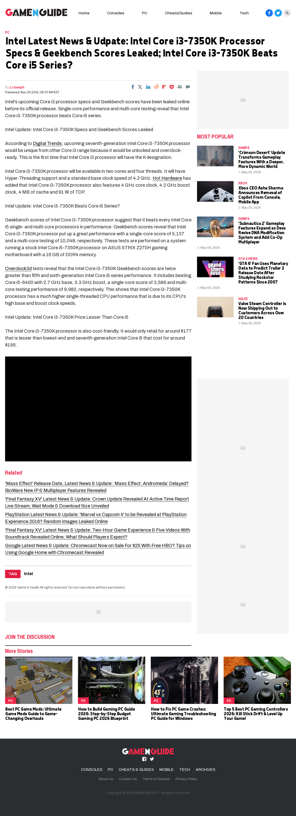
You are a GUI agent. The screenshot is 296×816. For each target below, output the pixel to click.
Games (244, 147)
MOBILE (166, 769)
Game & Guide (28, 587)
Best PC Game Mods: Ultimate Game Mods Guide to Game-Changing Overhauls (33, 713)
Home (84, 13)
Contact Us (128, 779)
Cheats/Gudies (178, 13)
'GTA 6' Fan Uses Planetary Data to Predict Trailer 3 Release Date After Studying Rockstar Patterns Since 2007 (263, 272)
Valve (243, 298)
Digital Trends (47, 143)
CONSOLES (91, 769)
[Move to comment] (187, 87)
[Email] (179, 87)
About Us (106, 779)
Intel (28, 574)
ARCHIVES (205, 769)
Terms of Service (156, 779)
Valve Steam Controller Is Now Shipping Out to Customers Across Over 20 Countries (262, 310)
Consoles (115, 13)
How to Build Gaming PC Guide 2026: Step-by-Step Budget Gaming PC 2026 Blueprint (106, 713)
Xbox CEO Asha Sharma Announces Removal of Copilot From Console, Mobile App (260, 194)
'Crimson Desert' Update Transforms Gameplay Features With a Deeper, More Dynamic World (261, 159)
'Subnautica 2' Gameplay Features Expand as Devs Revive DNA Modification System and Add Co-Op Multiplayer (262, 232)
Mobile (216, 13)
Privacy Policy (186, 779)
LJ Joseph (17, 87)
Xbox (242, 183)
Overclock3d (18, 268)
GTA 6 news (248, 258)
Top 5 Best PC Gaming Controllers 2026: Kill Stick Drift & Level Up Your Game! (256, 713)
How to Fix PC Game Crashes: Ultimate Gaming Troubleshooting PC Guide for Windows (183, 713)
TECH (184, 769)
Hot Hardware (167, 178)
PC (144, 13)
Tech (244, 13)
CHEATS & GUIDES (136, 769)
